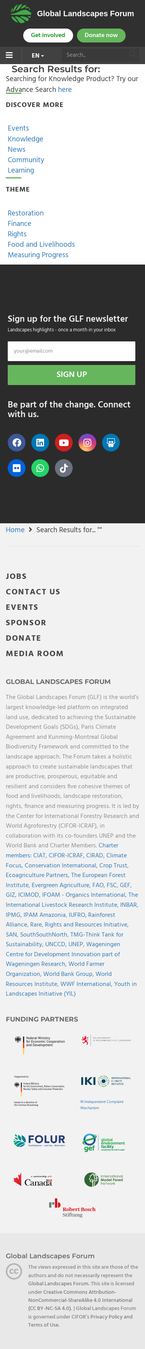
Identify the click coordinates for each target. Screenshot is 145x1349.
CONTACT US (33, 592)
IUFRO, (78, 915)
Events (17, 128)
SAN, (13, 935)
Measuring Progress (37, 255)
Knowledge (24, 139)
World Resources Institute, (59, 979)
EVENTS (22, 607)
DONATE (23, 638)
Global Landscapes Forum (85, 13)
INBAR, (129, 905)
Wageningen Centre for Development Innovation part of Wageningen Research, (63, 954)
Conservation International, (62, 866)
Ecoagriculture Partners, (38, 875)
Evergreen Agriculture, (62, 886)
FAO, (99, 886)
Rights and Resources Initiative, (87, 925)
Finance (18, 224)
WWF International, (87, 984)
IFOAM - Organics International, (85, 895)
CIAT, (41, 856)
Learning (20, 170)
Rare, (37, 925)
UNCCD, (56, 945)
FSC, (113, 886)
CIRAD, (96, 856)
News (16, 150)
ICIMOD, (30, 895)
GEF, (126, 886)
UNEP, (77, 945)
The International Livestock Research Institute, (72, 900)
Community (25, 160)
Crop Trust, (114, 866)
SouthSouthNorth (43, 935)
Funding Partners (42, 1019)
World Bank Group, (69, 974)
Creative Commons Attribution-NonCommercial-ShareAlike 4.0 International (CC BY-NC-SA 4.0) (80, 1300)
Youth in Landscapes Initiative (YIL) (71, 989)
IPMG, (15, 915)
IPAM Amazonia (45, 915)
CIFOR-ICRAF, (67, 856)
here (65, 90)
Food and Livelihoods (40, 245)
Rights (16, 234)
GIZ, (12, 895)
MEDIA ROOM (35, 654)
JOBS (16, 576)
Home (15, 530)
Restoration (25, 213)
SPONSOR (26, 623)
